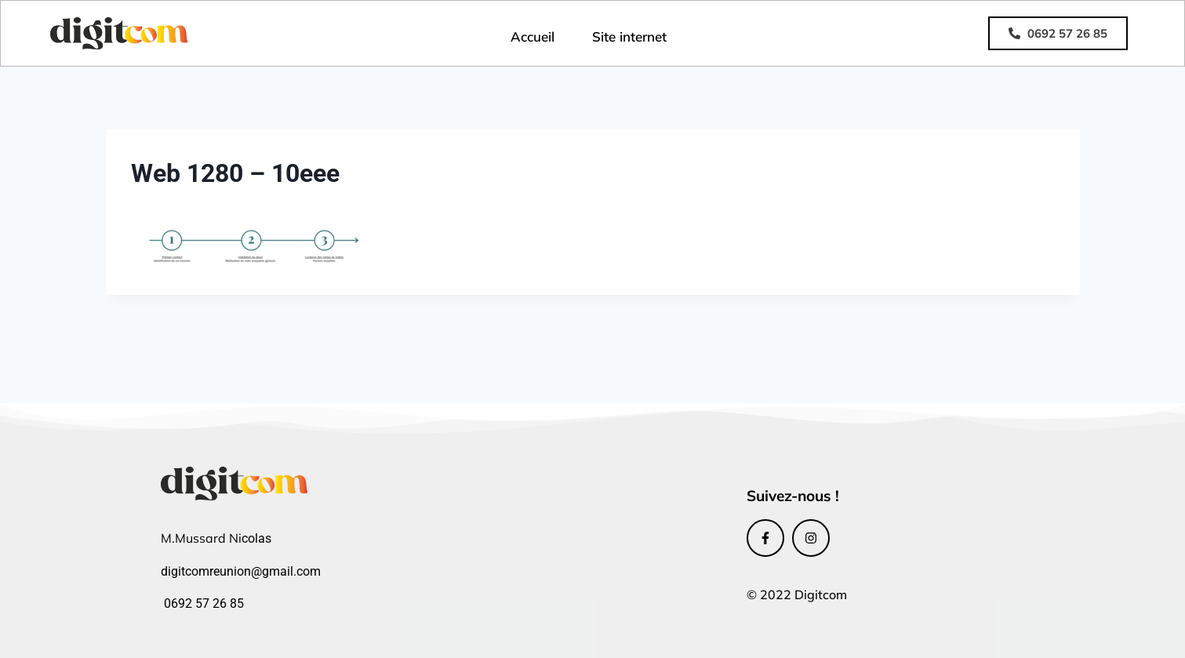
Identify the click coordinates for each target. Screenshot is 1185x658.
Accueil (532, 36)
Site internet (629, 36)
